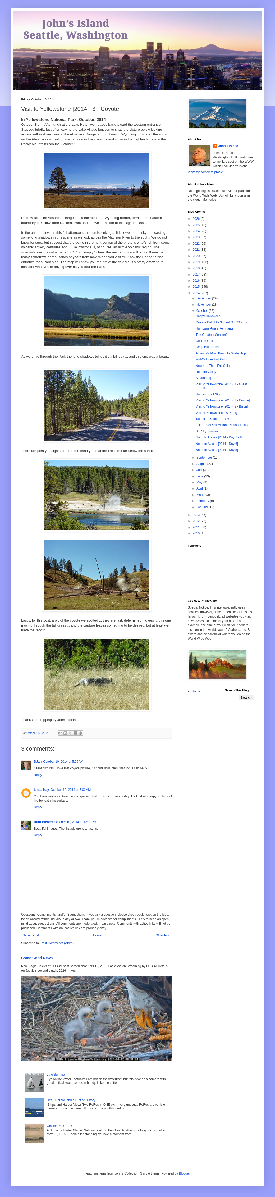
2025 (197, 225)
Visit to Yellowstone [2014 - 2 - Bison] (222, 406)
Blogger (184, 1173)
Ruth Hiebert (43, 822)
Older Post (163, 935)
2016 (197, 280)
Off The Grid (204, 341)
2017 (197, 274)
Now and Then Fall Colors (214, 366)
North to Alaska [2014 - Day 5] (217, 450)
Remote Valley (206, 372)
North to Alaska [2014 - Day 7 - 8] (219, 437)
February (203, 501)
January (202, 507)
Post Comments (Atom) (57, 943)
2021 (197, 250)
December (204, 298)
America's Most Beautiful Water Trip (221, 353)
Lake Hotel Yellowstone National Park (222, 425)
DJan (38, 762)
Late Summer (56, 1074)
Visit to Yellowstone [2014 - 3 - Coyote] (223, 400)
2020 (197, 256)
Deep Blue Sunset (208, 347)
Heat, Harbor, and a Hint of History (71, 1100)
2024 (197, 231)
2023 (197, 237)
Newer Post (30, 935)
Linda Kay (41, 790)
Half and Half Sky (208, 394)
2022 (197, 243)
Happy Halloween (208, 316)
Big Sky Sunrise (207, 431)
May (199, 482)
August (201, 464)
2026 (197, 219)
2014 (197, 293)
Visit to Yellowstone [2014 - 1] (216, 413)
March (201, 495)
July (199, 470)
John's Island (228, 146)
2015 (197, 287)
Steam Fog (203, 378)
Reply (38, 775)
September (204, 457)
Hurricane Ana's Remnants (214, 328)
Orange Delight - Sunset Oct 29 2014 (222, 322)
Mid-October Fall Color (212, 359)
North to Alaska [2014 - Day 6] (217, 444)
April (200, 488)
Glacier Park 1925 (59, 1126)
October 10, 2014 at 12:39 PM (75, 822)
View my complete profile (205, 172)
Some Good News (37, 958)
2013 (197, 515)
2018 (197, 268)
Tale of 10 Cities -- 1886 (212, 419)
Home (97, 935)
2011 (197, 527)
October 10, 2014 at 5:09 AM (63, 762)
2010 (197, 533)
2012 (197, 521)
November (204, 305)
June (200, 476)
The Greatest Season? (212, 335)
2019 (197, 262)
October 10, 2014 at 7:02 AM (71, 790)
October (202, 311)
